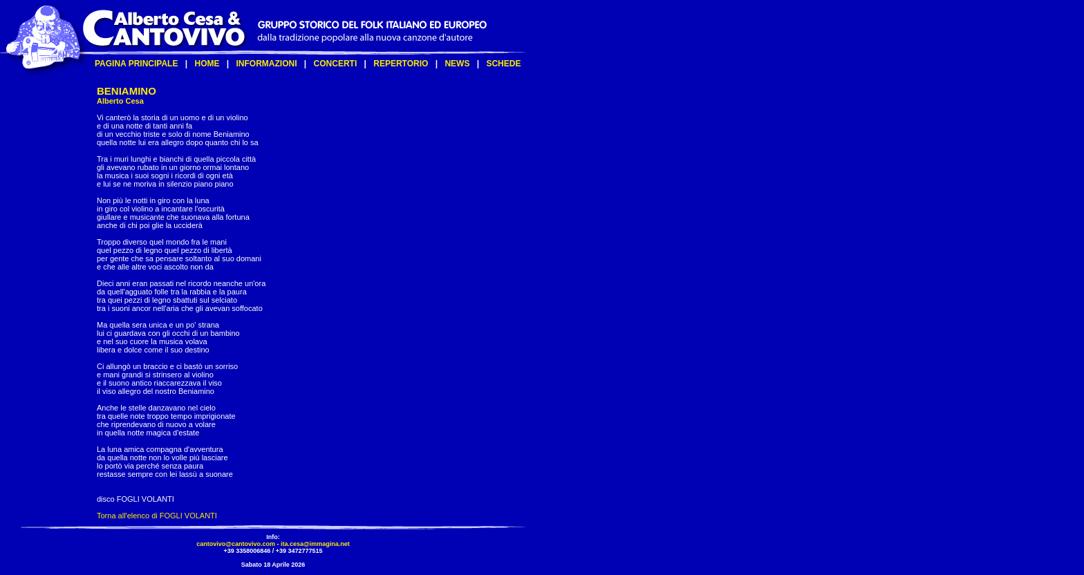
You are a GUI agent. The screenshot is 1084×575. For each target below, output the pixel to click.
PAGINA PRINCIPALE (136, 63)
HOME (206, 63)
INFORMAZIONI (266, 63)
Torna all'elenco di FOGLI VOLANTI (157, 515)
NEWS (457, 63)
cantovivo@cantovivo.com (235, 543)
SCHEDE (503, 63)
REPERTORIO (400, 63)
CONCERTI (335, 63)
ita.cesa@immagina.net (315, 543)
